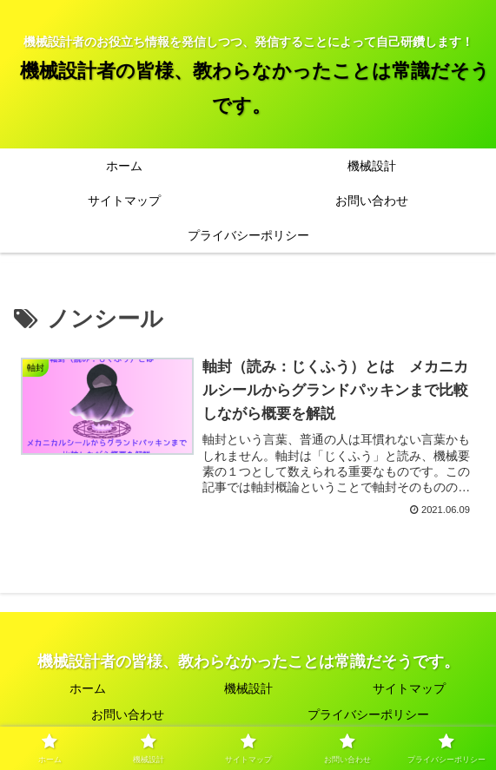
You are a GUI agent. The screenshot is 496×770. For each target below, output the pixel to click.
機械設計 (248, 688)
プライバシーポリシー (368, 714)
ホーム (87, 688)
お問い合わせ (127, 714)
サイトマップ (409, 688)
